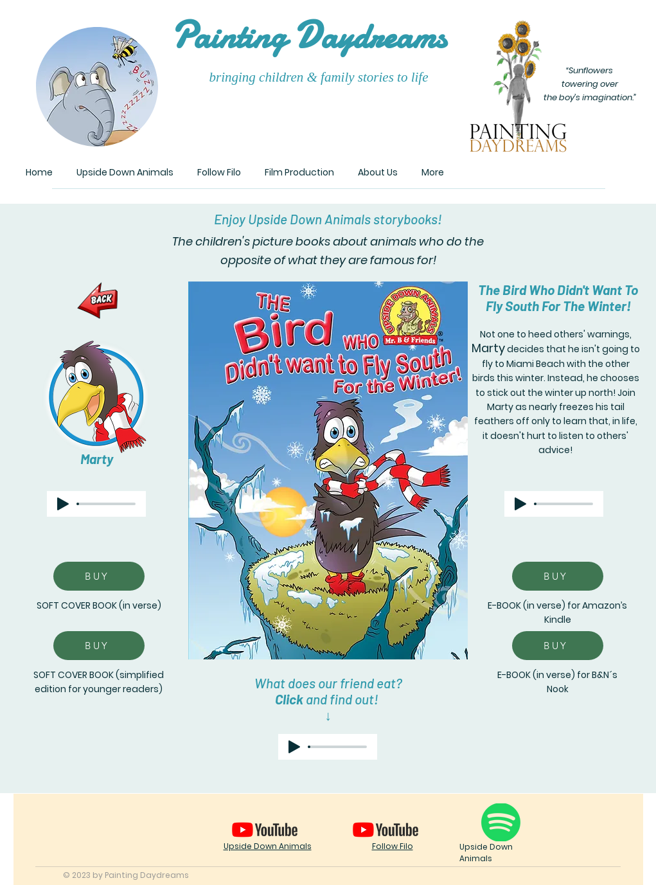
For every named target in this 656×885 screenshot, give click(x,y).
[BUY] (99, 576)
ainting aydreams (308, 36)
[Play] (63, 503)
